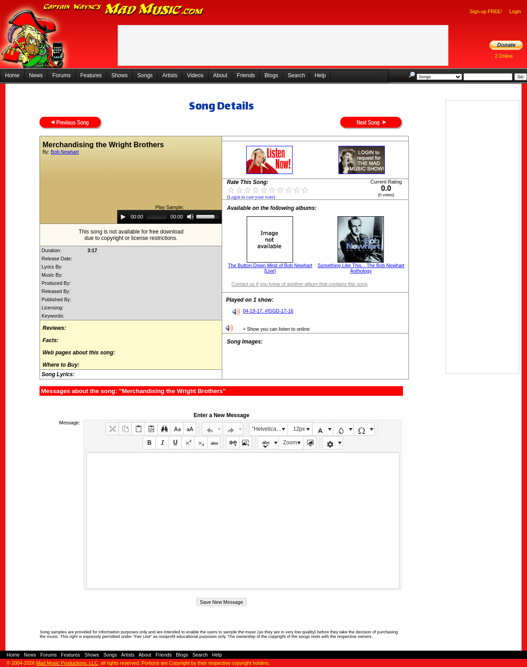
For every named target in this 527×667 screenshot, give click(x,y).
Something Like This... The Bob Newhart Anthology (361, 268)
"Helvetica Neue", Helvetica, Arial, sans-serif (270, 429)
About (220, 75)
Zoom (290, 442)
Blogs (271, 75)
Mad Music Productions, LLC (67, 663)
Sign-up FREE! (486, 11)
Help (320, 75)
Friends (246, 75)
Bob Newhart (65, 151)
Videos (195, 75)
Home (12, 75)
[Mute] (190, 216)
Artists (169, 75)
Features (91, 75)
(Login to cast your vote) (251, 196)
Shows (119, 75)
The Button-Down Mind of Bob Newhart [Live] (270, 268)
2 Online (504, 56)
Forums (61, 75)
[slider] (157, 216)
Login (515, 11)
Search (296, 75)
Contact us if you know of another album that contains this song (299, 284)
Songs (145, 75)
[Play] (123, 216)
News (36, 75)
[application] (169, 217)
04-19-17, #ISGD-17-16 (268, 311)
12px (299, 429)
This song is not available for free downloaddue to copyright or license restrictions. (131, 235)
